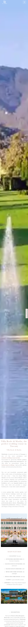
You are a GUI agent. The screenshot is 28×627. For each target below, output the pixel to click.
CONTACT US (26, 313)
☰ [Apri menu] (24, 2)
